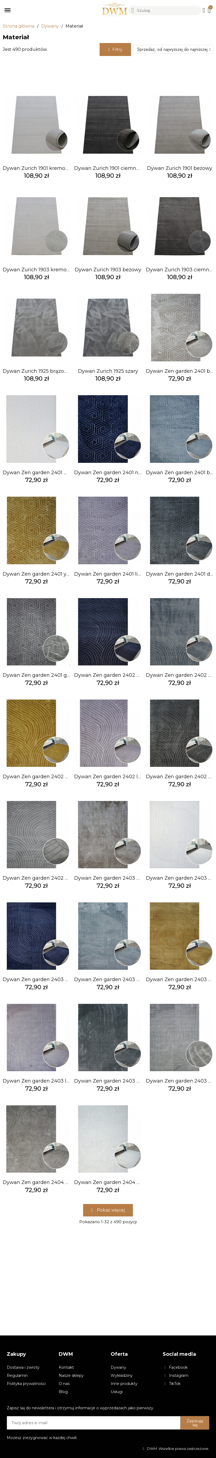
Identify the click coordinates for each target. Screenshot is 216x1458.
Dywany (50, 26)
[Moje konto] (204, 10)
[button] (115, 49)
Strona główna (18, 26)
